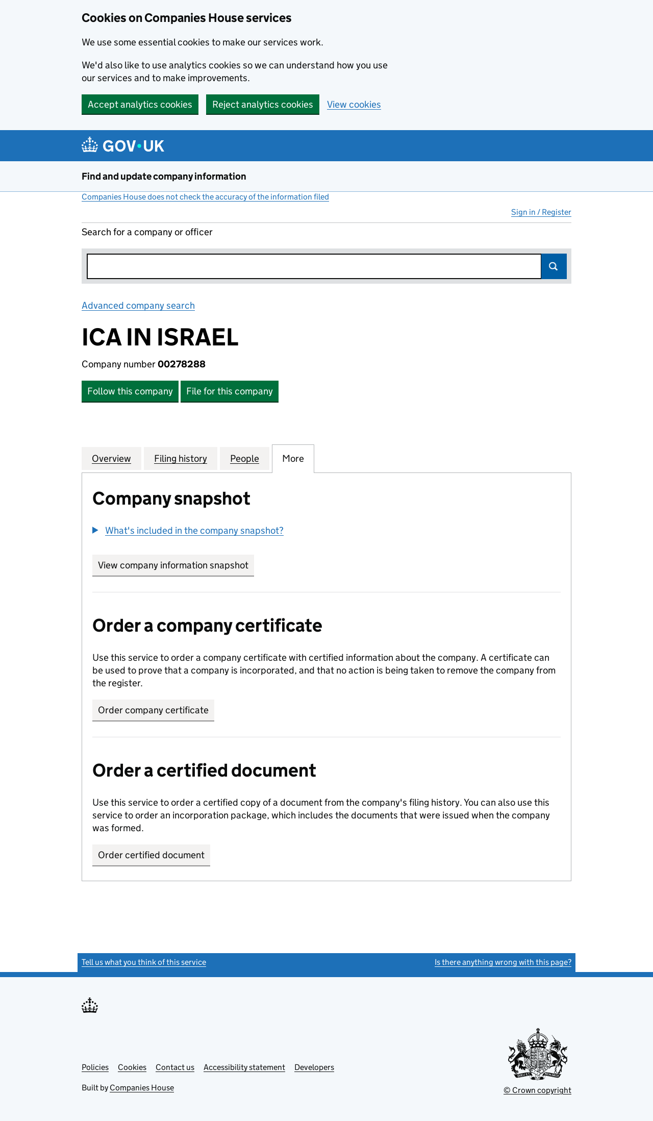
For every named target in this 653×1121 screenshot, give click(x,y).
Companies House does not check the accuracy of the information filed (205, 197)
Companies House (142, 1087)
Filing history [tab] (180, 458)
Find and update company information (164, 176)
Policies (95, 1067)
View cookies (354, 104)
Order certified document (151, 855)
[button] (188, 530)
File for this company (229, 391)
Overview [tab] (111, 458)
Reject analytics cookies (262, 104)
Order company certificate (153, 710)
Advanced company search (138, 305)
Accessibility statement (244, 1067)
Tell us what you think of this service (144, 962)
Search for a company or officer (147, 232)
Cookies (132, 1067)
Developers (314, 1067)
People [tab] (244, 458)
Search (554, 266)
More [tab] (293, 458)
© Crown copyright (537, 1090)
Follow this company (130, 391)
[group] (326, 531)
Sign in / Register (541, 212)
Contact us (175, 1067)
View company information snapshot (176, 565)
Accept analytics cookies (140, 104)
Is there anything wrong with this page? (503, 962)
